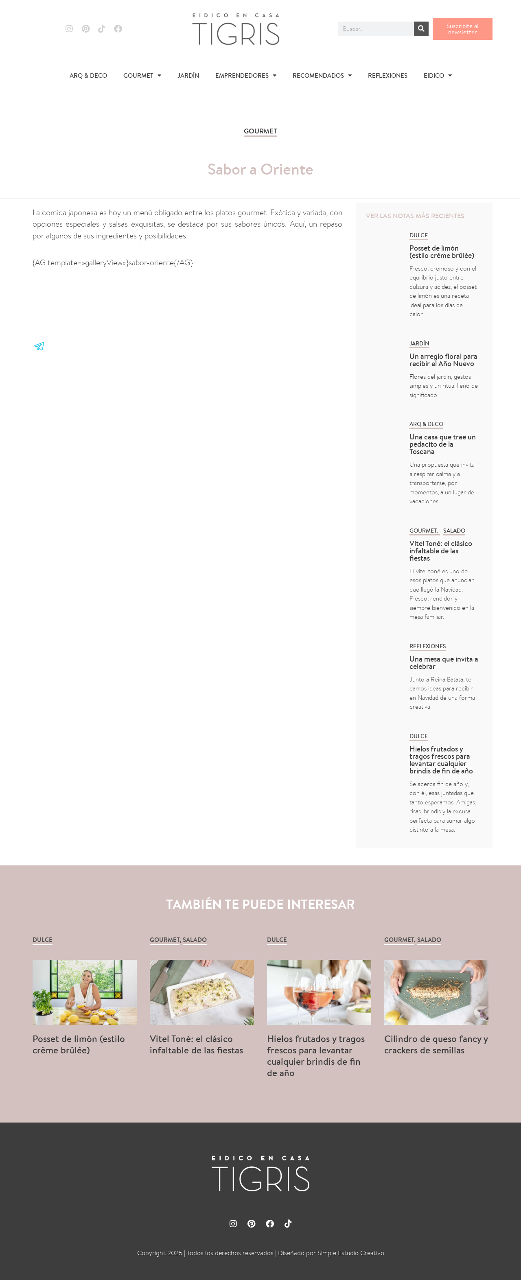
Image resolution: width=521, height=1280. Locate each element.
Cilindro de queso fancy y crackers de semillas (436, 1044)
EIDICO (438, 75)
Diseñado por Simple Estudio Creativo (331, 1253)
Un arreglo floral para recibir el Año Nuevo (443, 360)
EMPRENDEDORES (245, 75)
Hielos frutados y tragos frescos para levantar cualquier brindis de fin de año (441, 760)
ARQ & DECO (88, 75)
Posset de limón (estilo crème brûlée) (441, 251)
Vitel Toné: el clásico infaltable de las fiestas (440, 550)
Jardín (419, 343)
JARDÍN (188, 75)
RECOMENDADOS (322, 75)
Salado (454, 530)
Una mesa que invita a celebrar (443, 662)
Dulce (418, 235)
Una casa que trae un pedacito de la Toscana (442, 444)
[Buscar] (421, 29)
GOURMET (142, 75)
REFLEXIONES (387, 75)
